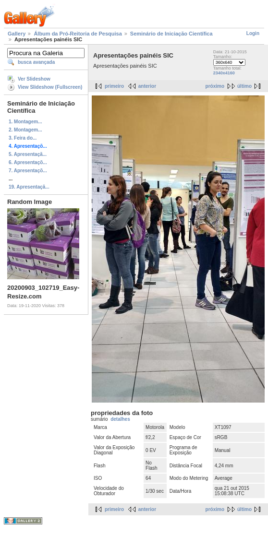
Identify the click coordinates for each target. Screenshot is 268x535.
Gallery (16, 33)
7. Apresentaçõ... (28, 170)
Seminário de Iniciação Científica (171, 33)
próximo (215, 86)
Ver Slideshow (34, 79)
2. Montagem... (25, 129)
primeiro (114, 86)
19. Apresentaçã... (29, 187)
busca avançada (36, 62)
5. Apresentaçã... (28, 154)
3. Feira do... (23, 138)
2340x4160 (224, 73)
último (244, 86)
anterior (147, 86)
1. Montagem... (25, 121)
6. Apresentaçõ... (28, 162)
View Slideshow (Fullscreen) (50, 87)
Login (252, 33)
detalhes (120, 419)
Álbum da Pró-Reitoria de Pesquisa (78, 33)
